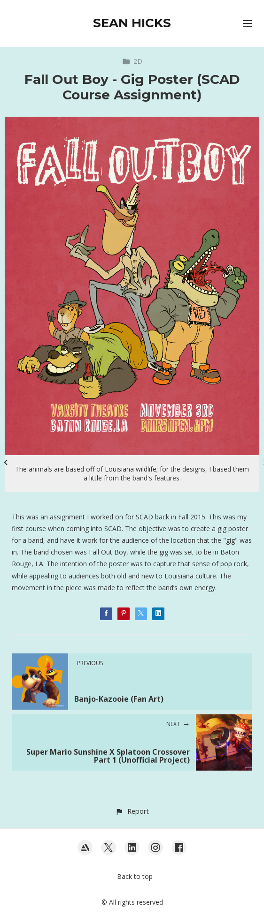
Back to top (135, 876)
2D (132, 61)
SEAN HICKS (132, 22)
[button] (131, 811)
